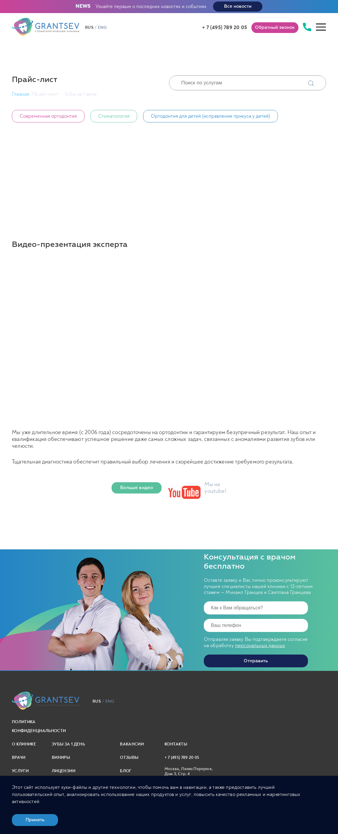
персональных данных (260, 645)
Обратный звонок (275, 27)
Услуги (20, 770)
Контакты (176, 744)
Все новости (237, 6)
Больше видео (136, 487)
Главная (20, 94)
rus (89, 27)
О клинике (24, 744)
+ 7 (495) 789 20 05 (224, 28)
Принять (35, 820)
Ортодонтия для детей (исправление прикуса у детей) (210, 116)
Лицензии (63, 770)
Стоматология (113, 116)
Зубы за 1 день (68, 744)
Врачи (19, 757)
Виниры (61, 757)
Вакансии (132, 744)
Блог (125, 770)
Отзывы (129, 757)
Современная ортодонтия (48, 116)
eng (102, 27)
